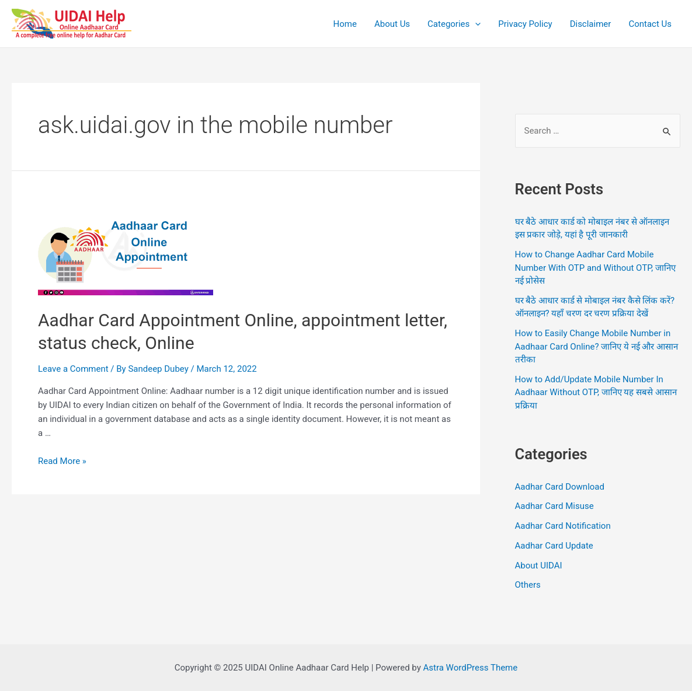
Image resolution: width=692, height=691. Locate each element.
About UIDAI (538, 565)
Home (345, 24)
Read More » (62, 461)
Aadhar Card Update (554, 545)
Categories (454, 24)
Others (528, 585)
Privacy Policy (525, 24)
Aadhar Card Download (559, 486)
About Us (392, 24)
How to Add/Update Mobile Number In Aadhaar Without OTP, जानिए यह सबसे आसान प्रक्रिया (596, 392)
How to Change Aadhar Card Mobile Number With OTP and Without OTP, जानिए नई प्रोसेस (595, 267)
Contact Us (650, 24)
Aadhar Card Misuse (554, 506)
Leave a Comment (73, 369)
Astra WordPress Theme (470, 667)
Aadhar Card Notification (563, 526)
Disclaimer (590, 24)
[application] (475, 24)
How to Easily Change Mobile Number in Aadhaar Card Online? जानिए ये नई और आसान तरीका (597, 346)
